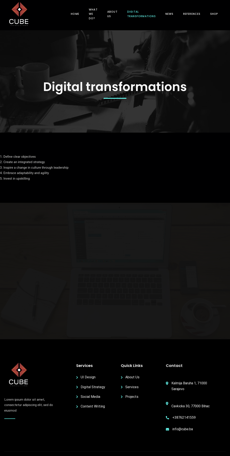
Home (75, 14)
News (169, 14)
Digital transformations (141, 14)
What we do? (93, 14)
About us (112, 14)
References (192, 14)
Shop (214, 14)
